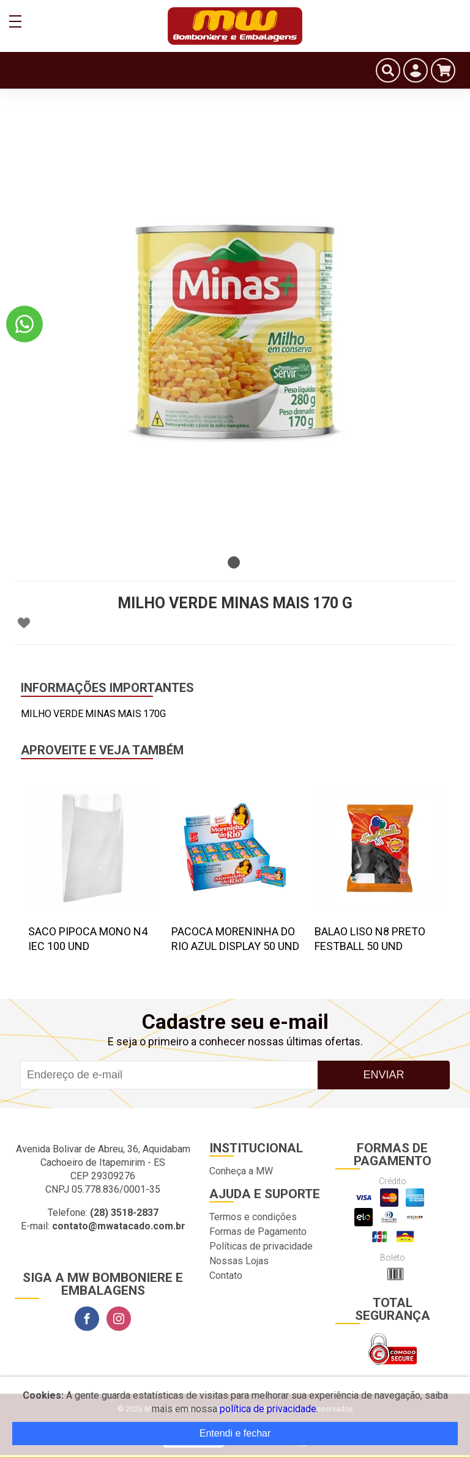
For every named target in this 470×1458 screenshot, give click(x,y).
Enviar (383, 1075)
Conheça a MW (241, 1171)
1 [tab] (234, 562)
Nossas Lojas (239, 1261)
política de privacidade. (269, 1409)
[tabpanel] (235, 330)
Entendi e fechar (235, 1433)
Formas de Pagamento (258, 1231)
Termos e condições (253, 1217)
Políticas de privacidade (261, 1246)
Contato (225, 1275)
